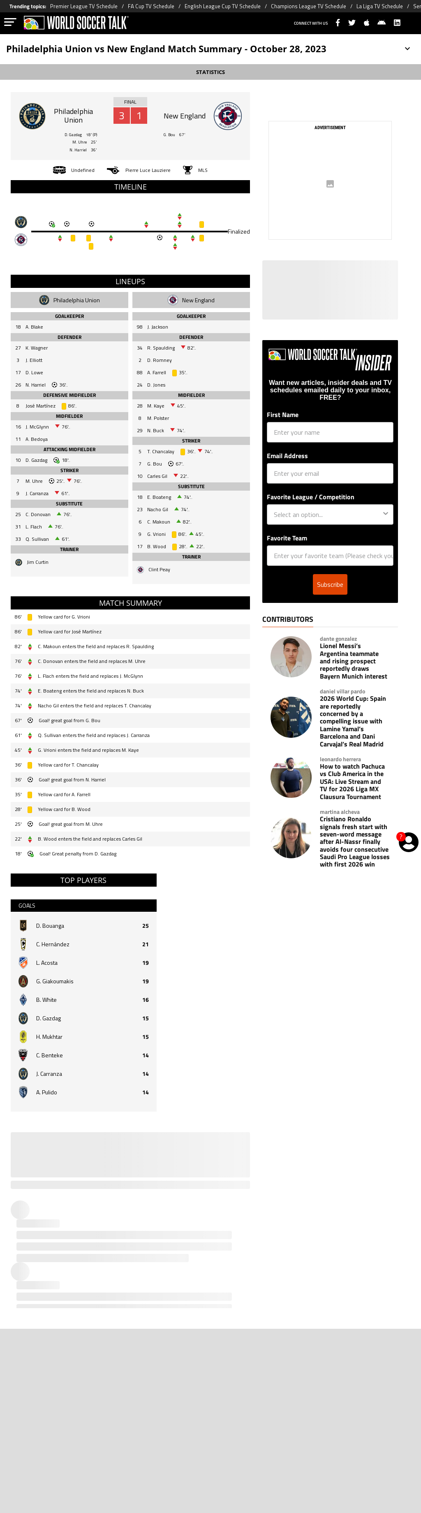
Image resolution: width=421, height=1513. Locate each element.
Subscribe (330, 584)
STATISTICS (210, 72)
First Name (282, 414)
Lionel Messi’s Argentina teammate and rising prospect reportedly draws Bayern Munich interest (353, 661)
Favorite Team (287, 538)
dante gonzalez (338, 638)
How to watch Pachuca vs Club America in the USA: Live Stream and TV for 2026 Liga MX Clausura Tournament (352, 781)
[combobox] (328, 514)
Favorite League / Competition (310, 497)
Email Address (287, 456)
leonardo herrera (340, 759)
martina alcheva (340, 812)
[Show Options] (386, 514)
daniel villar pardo (342, 691)
